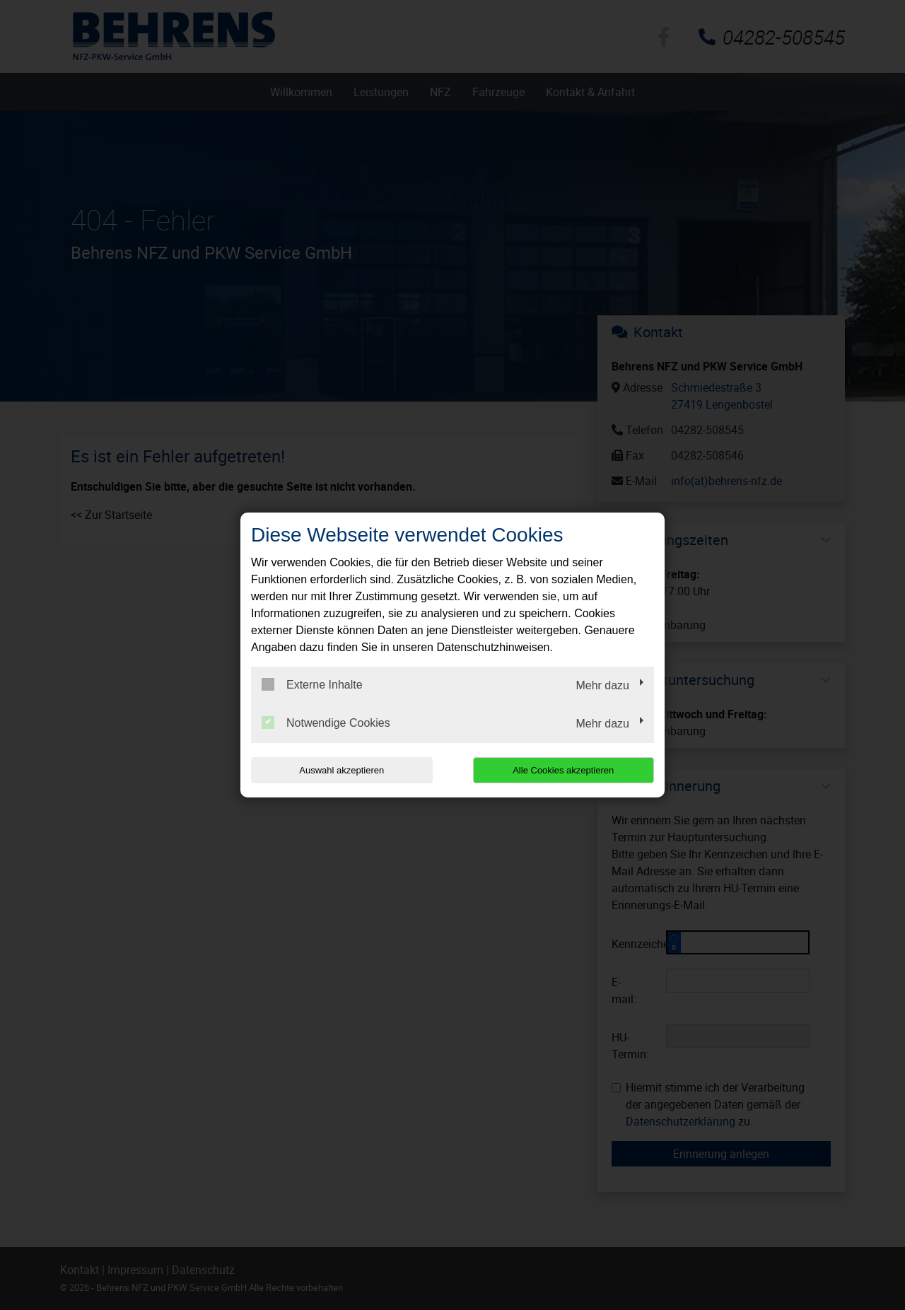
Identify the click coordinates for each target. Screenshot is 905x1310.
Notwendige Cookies (326, 722)
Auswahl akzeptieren (341, 770)
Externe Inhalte (312, 684)
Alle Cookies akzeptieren (563, 770)
